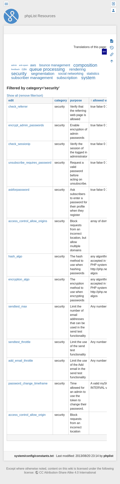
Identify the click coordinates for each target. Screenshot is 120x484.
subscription (67, 77)
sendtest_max (17, 306)
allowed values (103, 100)
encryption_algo (18, 279)
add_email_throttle (20, 360)
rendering (77, 69)
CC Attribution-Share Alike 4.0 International (67, 472)
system (88, 77)
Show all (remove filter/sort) (25, 95)
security (19, 73)
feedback (15, 69)
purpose (76, 100)
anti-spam (23, 65)
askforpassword (18, 189)
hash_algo (15, 256)
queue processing (47, 69)
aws (33, 65)
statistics (93, 73)
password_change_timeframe (28, 383)
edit (11, 100)
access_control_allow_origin (27, 414)
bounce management (54, 65)
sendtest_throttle (19, 342)
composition (85, 65)
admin (14, 65)
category (60, 100)
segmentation (42, 73)
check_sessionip (19, 144)
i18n (24, 69)
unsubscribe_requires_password (29, 162)
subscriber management (32, 77)
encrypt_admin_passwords (26, 125)
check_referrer (18, 106)
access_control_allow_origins (27, 221)
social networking (70, 73)
